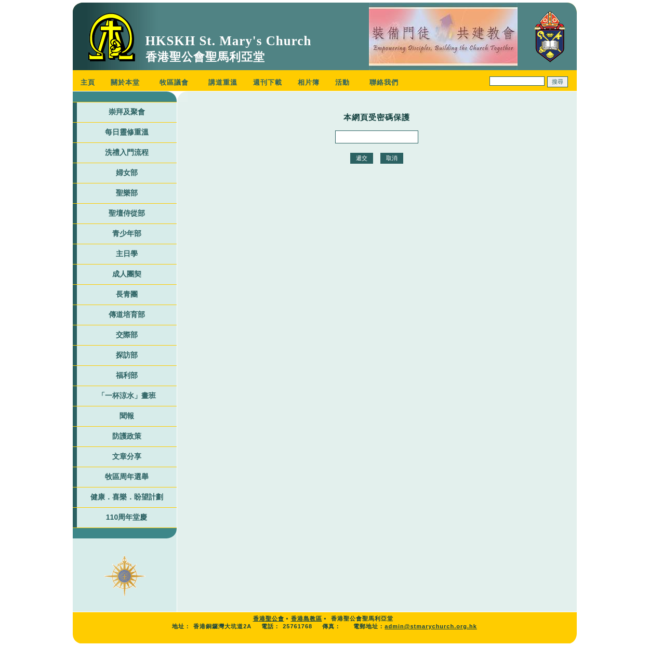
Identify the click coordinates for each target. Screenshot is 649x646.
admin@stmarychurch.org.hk (431, 626)
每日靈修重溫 (127, 132)
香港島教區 (306, 618)
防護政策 (126, 436)
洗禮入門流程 (127, 152)
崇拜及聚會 (127, 112)
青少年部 (126, 233)
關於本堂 (125, 82)
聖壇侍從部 (127, 213)
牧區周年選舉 (127, 476)
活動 (342, 82)
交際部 (127, 335)
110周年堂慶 (126, 517)
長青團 (127, 294)
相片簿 (309, 82)
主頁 (88, 82)
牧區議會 (174, 82)
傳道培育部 (127, 314)
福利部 (127, 375)
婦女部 (127, 172)
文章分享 (126, 456)
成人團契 (126, 274)
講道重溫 (222, 82)
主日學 (127, 253)
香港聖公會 (268, 618)
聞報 (127, 416)
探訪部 (127, 355)
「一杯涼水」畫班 (127, 395)
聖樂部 (127, 193)
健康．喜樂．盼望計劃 (126, 497)
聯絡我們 (384, 82)
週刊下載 (267, 82)
